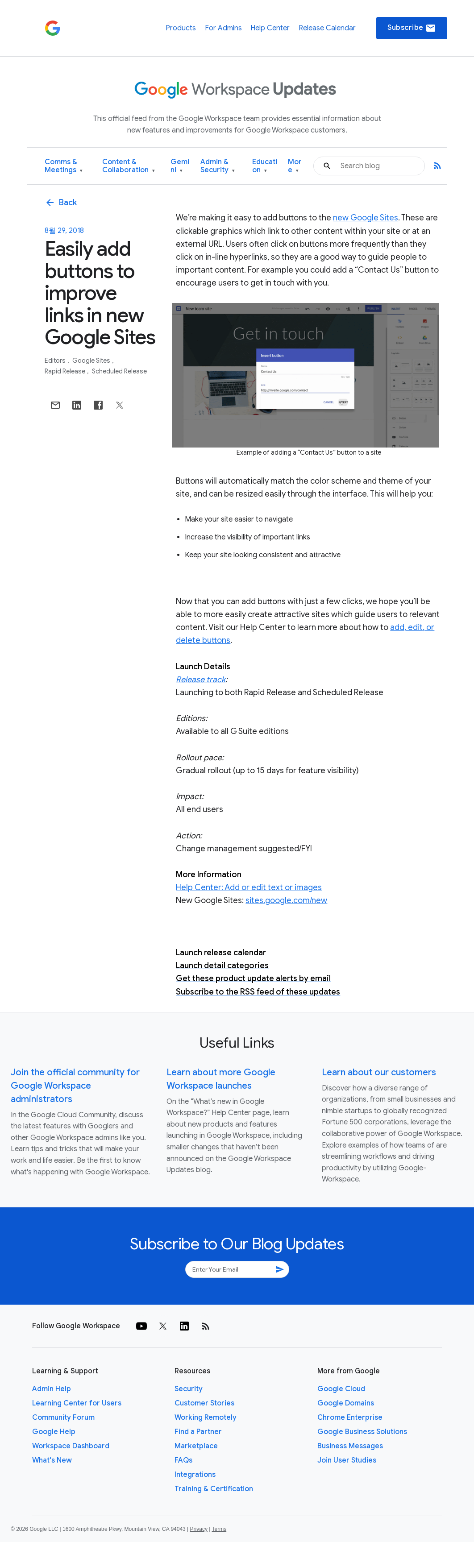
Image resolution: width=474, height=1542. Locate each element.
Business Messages (350, 1446)
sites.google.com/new (286, 900)
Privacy (199, 1529)
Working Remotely (206, 1417)
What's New (52, 1460)
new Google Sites (365, 218)
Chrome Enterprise (350, 1417)
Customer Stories (204, 1403)
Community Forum (63, 1417)
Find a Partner (198, 1431)
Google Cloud (341, 1388)
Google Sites (92, 360)
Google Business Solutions (362, 1431)
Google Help (53, 1431)
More (295, 166)
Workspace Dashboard (70, 1446)
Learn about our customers (379, 1072)
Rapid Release (66, 371)
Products (181, 28)
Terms (219, 1529)
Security (189, 1388)
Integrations (195, 1474)
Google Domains (345, 1403)
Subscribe (411, 28)
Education (264, 166)
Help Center (270, 28)
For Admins (223, 28)
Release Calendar (327, 28)
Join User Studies (346, 1460)
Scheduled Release (119, 371)
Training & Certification (214, 1488)
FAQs (183, 1460)
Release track (200, 679)
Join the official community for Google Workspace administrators (75, 1086)
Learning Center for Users (76, 1403)
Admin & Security (217, 166)
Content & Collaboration (128, 166)
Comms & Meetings (64, 166)
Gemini (179, 166)
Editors (56, 360)
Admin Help (51, 1388)
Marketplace (196, 1446)
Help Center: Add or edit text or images (249, 887)
